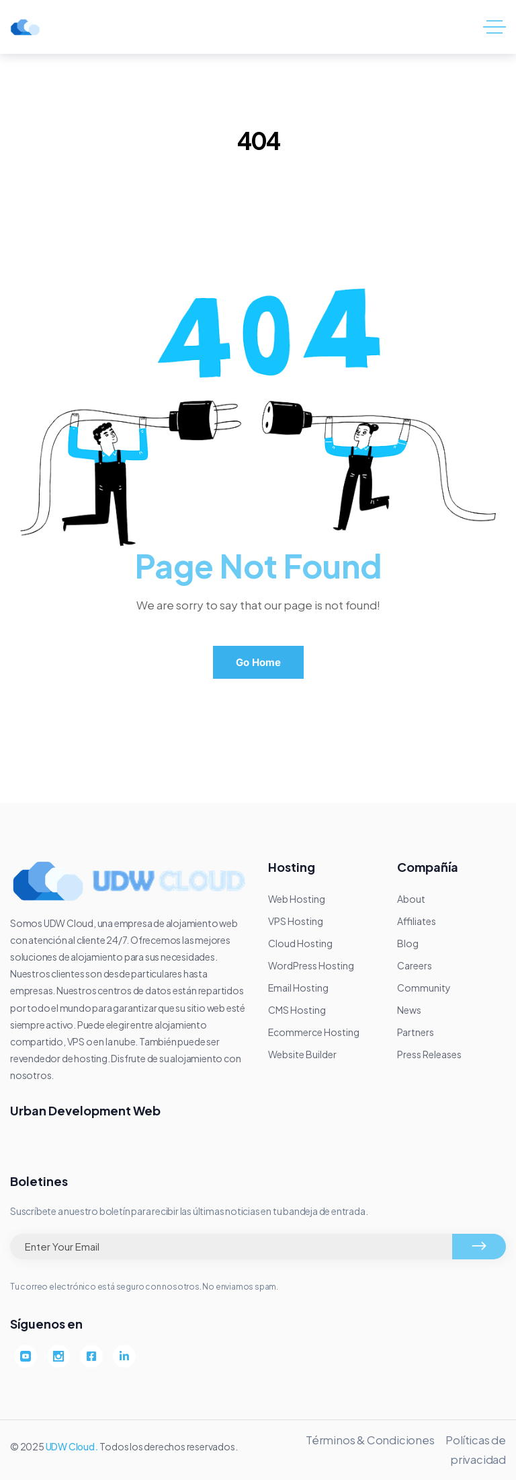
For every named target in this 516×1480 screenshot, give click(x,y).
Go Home (258, 662)
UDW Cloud (70, 1446)
